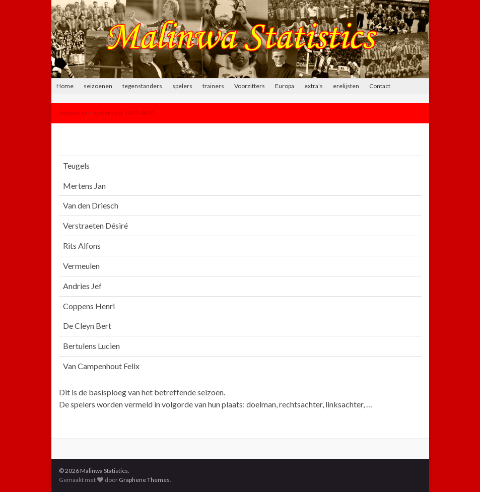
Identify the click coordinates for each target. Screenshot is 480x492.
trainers (213, 86)
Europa (284, 86)
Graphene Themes (144, 479)
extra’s (313, 86)
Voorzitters (249, 86)
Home (65, 86)
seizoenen (98, 86)
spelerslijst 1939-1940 (123, 113)
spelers (182, 86)
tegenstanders (142, 86)
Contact (379, 86)
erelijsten (346, 86)
